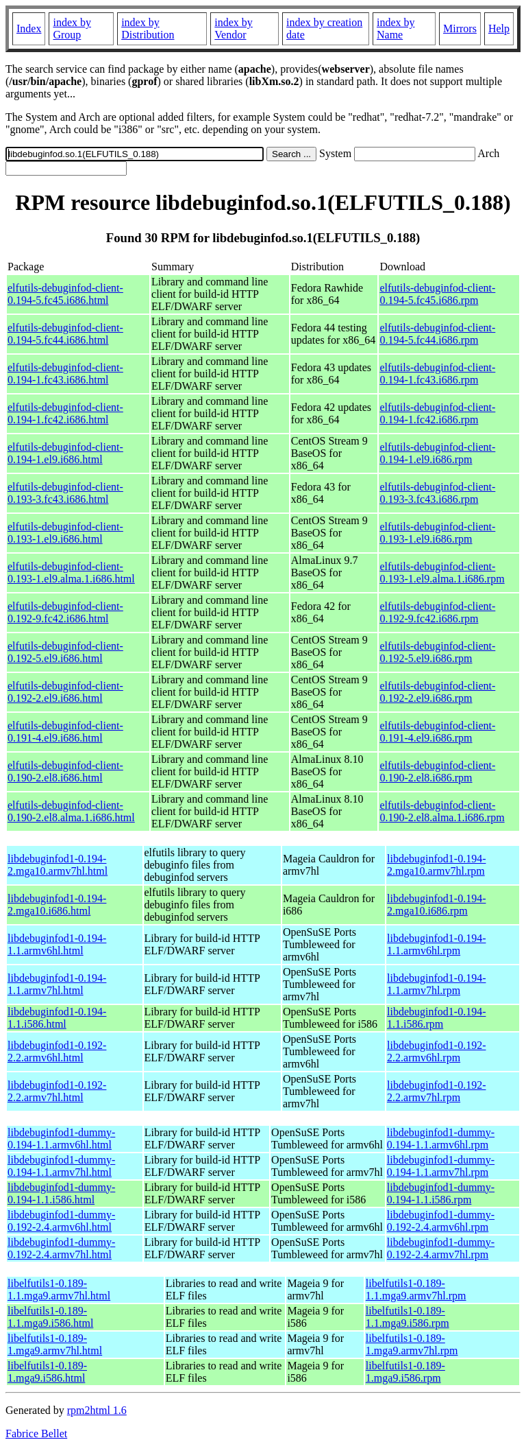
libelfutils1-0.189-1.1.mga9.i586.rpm (407, 1317)
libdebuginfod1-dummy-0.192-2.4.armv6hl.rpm (440, 1221)
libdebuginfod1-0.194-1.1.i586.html (57, 1018)
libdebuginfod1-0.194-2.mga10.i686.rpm (436, 905)
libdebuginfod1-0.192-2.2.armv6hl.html (57, 1051)
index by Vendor (233, 28)
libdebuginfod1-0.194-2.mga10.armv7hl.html (58, 865)
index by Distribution (147, 28)
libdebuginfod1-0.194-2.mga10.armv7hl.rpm (436, 865)
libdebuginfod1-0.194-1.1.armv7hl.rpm (436, 984)
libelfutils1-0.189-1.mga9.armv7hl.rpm (412, 1344)
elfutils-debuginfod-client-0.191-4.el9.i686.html (65, 732)
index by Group (72, 28)
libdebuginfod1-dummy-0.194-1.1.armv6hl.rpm (440, 1138)
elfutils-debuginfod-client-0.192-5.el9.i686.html (65, 652)
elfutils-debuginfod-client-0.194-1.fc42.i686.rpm (437, 413)
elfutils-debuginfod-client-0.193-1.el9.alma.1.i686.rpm (441, 573)
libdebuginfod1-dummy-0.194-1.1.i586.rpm (440, 1193)
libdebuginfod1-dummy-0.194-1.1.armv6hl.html (61, 1138)
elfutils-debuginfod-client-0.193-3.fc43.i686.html (65, 493)
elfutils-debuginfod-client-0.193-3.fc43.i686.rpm (437, 493)
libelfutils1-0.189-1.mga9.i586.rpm (405, 1372)
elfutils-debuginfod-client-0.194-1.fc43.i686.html (65, 374)
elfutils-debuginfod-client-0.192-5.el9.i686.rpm (437, 652)
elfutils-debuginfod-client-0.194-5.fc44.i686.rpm (437, 334)
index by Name (396, 28)
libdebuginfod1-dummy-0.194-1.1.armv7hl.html (61, 1166)
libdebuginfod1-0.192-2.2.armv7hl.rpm (436, 1091)
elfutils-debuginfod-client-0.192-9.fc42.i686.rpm (437, 612)
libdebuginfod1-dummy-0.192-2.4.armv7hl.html (61, 1248)
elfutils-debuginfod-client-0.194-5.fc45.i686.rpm (437, 294)
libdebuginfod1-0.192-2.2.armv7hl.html (57, 1091)
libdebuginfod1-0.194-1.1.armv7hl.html (57, 984)
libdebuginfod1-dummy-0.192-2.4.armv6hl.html (61, 1221)
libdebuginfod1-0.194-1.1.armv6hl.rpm (436, 944)
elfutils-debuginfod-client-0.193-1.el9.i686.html (65, 533)
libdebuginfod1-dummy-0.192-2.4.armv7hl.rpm (440, 1248)
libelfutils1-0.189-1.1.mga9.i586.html (50, 1317)
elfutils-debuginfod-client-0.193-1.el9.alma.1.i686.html (71, 573)
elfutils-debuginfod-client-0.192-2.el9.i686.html (65, 692)
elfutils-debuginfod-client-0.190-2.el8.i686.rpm (437, 771)
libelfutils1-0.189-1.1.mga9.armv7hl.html (59, 1289)
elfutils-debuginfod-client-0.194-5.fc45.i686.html (65, 294)
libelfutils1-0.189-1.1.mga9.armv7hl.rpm (416, 1289)
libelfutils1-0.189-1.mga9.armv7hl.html (55, 1344)
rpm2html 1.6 (97, 1410)
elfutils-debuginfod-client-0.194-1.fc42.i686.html (65, 413)
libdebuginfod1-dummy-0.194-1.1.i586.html (61, 1193)
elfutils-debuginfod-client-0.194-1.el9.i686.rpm (437, 453)
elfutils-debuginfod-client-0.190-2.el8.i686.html (65, 771)
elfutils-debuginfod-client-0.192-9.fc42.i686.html (65, 612)
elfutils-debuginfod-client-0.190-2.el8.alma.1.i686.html (71, 811)
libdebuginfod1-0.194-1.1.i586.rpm (436, 1018)
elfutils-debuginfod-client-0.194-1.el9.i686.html (65, 453)
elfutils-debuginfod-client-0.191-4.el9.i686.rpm (437, 732)
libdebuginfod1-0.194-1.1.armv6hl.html (57, 944)
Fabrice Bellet (36, 1433)
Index (28, 28)
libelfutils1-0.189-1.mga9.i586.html (47, 1372)
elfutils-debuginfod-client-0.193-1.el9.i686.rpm (437, 533)
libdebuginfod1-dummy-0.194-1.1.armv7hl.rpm (440, 1166)
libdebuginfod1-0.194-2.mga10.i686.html (57, 905)
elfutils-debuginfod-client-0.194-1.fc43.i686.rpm (437, 374)
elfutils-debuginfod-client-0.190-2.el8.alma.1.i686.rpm (441, 811)
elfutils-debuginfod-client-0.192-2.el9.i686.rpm (437, 692)
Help (499, 28)
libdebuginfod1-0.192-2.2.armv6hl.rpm (436, 1051)
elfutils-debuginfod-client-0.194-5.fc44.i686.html (65, 334)
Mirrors (460, 28)
